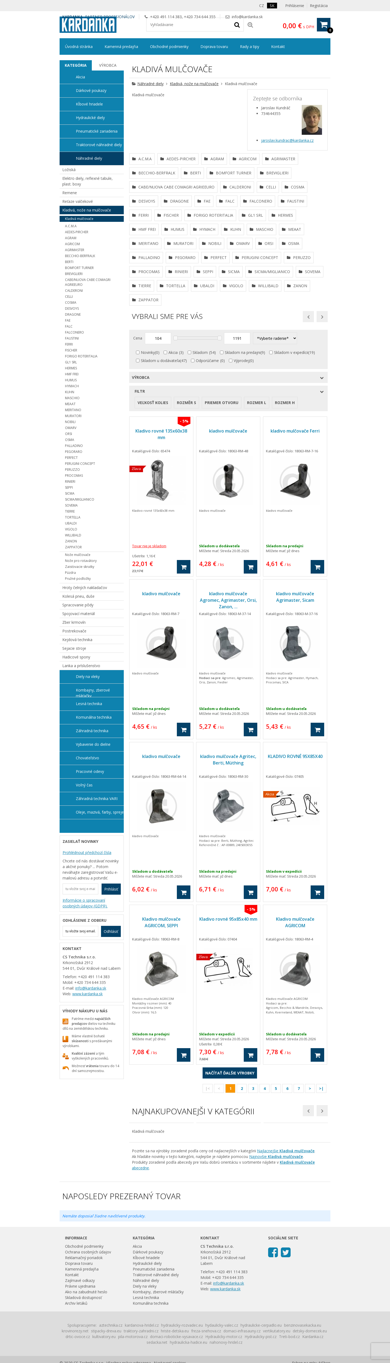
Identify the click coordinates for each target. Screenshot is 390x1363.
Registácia (319, 5)
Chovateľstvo (87, 757)
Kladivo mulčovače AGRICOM (295, 1033)
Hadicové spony (76, 657)
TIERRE (70, 511)
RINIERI (70, 481)
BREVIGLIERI (74, 273)
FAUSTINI (72, 338)
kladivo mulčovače (228, 542)
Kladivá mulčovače (79, 218)
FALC (69, 326)
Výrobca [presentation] (107, 65)
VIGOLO (71, 529)
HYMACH (72, 386)
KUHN (69, 392)
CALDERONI (74, 290)
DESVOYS (72, 308)
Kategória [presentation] (76, 65)
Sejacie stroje (74, 648)
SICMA (69, 493)
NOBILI (70, 422)
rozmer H (285, 513)
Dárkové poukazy (91, 90)
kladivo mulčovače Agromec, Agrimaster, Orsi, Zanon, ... (228, 711)
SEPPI (69, 487)
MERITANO (73, 410)
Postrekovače (74, 630)
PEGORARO (73, 451)
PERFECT (71, 457)
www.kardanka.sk (87, 993)
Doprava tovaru (214, 46)
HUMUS (71, 380)
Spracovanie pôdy (77, 604)
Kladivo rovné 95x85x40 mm (228, 1030)
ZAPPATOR (73, 547)
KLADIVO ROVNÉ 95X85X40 (295, 868)
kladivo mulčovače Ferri (295, 542)
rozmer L (256, 513)
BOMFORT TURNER (79, 267)
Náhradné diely (150, 83)
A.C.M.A (71, 226)
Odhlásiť (111, 931)
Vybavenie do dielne (93, 744)
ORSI (68, 433)
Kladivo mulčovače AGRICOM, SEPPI (161, 1033)
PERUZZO (72, 469)
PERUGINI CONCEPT (80, 463)
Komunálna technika (94, 717)
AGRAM (70, 238)
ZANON (71, 541)
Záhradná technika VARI (97, 798)
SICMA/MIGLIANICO (79, 499)
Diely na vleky (88, 676)
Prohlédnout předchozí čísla (87, 852)
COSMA (70, 302)
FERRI (69, 344)
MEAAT (70, 404)
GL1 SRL (71, 362)
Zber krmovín (74, 622)
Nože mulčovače (77, 554)
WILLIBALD (73, 535)
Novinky (148, 463)
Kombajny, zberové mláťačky (93, 692)
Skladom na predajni (243, 463)
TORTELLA (72, 517)
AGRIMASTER (74, 250)
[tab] (76, 65)
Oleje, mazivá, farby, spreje (100, 812)
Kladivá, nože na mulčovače (194, 83)
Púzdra (70, 572)
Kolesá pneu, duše (78, 596)
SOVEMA (71, 505)
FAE (67, 320)
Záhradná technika (92, 730)
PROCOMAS (74, 475)
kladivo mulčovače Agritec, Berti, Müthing (228, 871)
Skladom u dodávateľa (160, 471)
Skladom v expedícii (291, 463)
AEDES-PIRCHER (76, 232)
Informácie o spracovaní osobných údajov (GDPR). (85, 903)
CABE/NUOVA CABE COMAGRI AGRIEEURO (87, 282)
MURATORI (73, 416)
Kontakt (278, 46)
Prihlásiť (111, 889)
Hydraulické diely (90, 117)
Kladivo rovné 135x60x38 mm (161, 545)
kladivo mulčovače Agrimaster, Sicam (295, 708)
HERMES (71, 368)
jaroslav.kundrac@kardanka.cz (287, 140)
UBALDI (71, 523)
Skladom (200, 463)
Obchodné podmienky (169, 46)
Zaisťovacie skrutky (79, 566)
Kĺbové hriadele (89, 104)
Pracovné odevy (90, 771)
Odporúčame (207, 471)
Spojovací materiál (78, 613)
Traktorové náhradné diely (99, 144)
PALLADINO (74, 445)
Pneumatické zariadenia (97, 131)
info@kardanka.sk (247, 16)
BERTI (69, 262)
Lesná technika (89, 703)
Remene (69, 192)
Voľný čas (84, 785)
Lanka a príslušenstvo (81, 665)
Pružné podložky (78, 578)
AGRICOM (72, 244)
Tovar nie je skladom (149, 657)
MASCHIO (72, 398)
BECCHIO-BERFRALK (80, 256)
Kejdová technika (77, 639)
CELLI (69, 296)
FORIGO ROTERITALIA (81, 356)
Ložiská (69, 169)
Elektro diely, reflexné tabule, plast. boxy (87, 181)
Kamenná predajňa (121, 46)
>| (321, 1199)
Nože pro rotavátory (81, 560)
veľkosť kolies (153, 513)
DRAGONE (73, 314)
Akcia (173, 463)
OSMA (69, 439)
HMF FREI (72, 374)
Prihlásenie (294, 5)
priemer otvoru (221, 513)
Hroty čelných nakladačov (84, 587)
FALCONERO (74, 332)
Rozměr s (186, 513)
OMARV (70, 427)
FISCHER (71, 350)
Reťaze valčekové (77, 201)
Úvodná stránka (79, 46)
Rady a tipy (249, 46)
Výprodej (241, 471)
